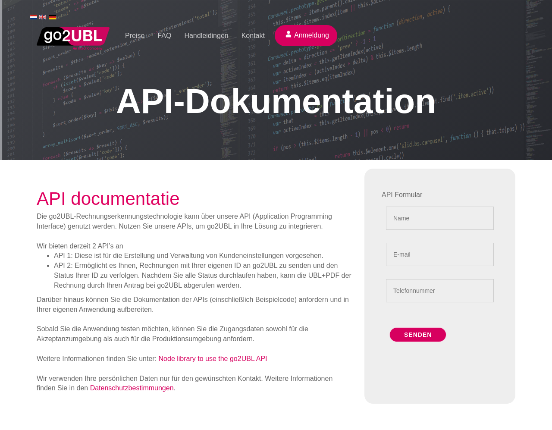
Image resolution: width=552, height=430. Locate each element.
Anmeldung (311, 35)
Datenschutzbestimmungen (132, 388)
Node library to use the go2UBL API (213, 358)
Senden (418, 334)
